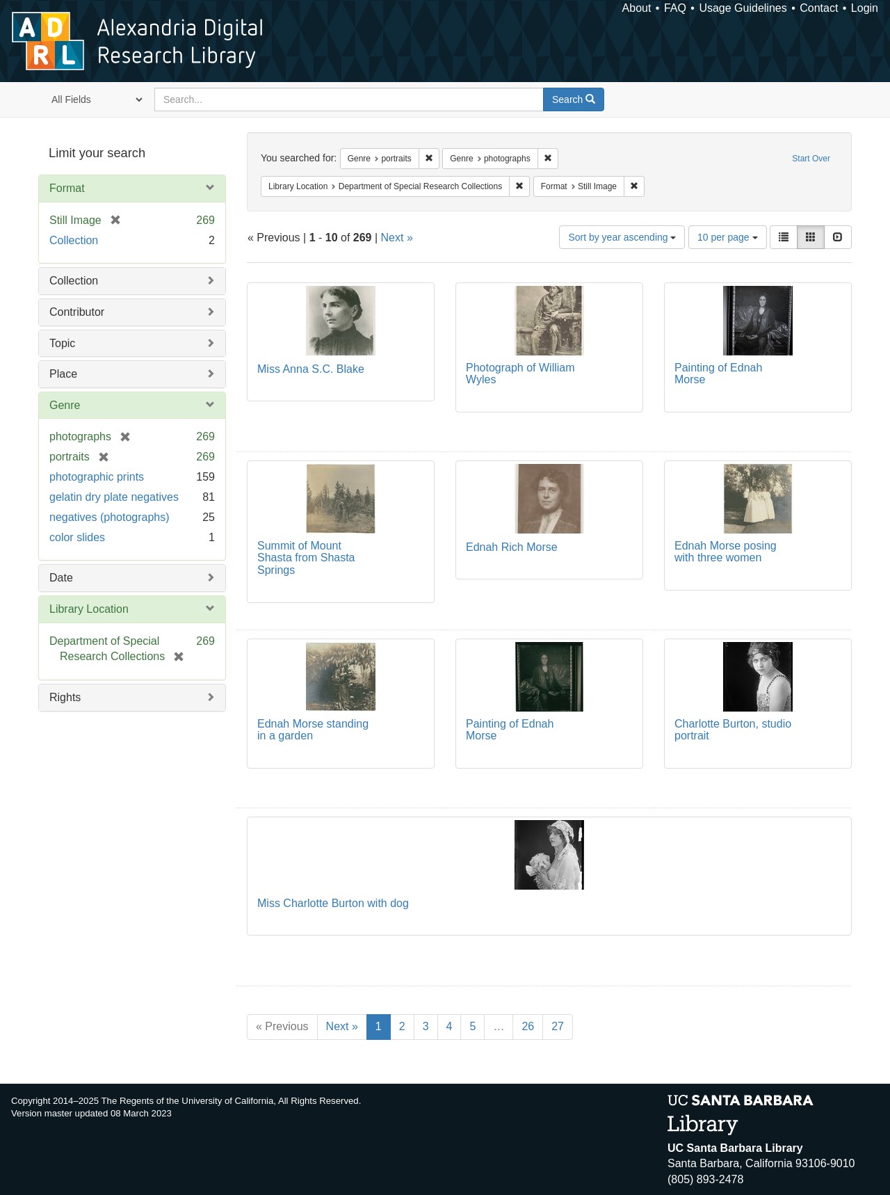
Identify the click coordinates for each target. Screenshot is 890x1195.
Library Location (89, 609)
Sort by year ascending (622, 237)
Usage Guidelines (742, 8)
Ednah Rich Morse (512, 547)
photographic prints (96, 477)
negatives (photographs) (109, 517)
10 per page (727, 237)
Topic (62, 343)
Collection (73, 240)
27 (557, 1026)
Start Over (811, 158)
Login (864, 8)
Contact (819, 8)
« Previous (282, 1026)
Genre (64, 405)
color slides (77, 537)
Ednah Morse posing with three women (725, 552)
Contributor (76, 312)
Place (63, 374)
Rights (65, 697)
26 (527, 1026)
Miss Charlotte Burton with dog (333, 903)
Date (61, 578)
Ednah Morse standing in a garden (313, 730)
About (637, 8)
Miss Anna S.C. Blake (310, 369)
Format (67, 188)
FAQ (675, 8)
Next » (397, 237)
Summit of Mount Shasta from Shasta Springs (306, 558)
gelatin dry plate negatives (114, 497)
